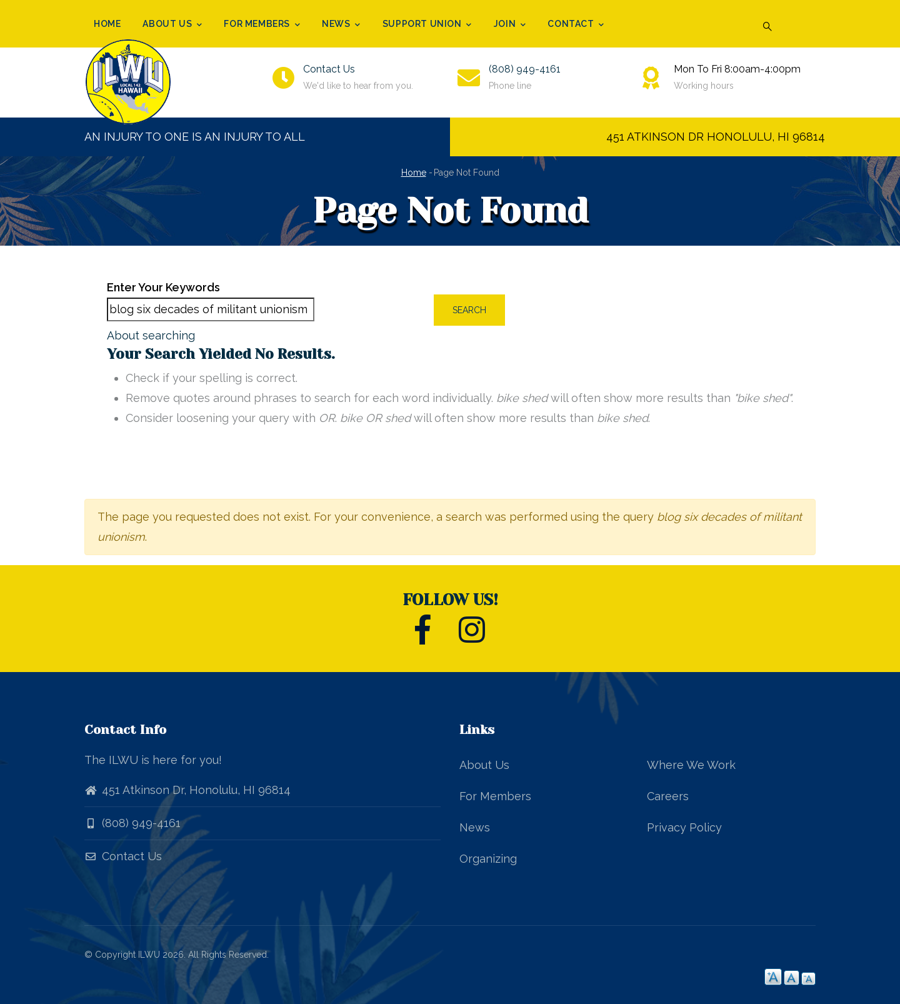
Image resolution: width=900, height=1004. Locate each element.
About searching (151, 335)
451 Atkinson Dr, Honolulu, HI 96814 (196, 789)
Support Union (427, 25)
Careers (668, 796)
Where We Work (691, 764)
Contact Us (329, 69)
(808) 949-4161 (525, 69)
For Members (262, 25)
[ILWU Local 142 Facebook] (422, 636)
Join (510, 25)
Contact (576, 25)
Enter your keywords (163, 287)
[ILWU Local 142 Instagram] (472, 636)
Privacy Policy (684, 827)
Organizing (488, 858)
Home (107, 24)
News (341, 25)
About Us (172, 25)
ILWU (149, 955)
